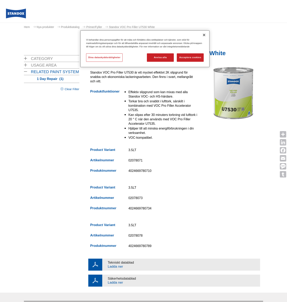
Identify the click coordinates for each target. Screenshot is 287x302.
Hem (27, 27)
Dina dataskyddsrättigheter (104, 57)
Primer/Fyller (94, 27)
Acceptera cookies (190, 57)
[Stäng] (204, 35)
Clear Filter (72, 89)
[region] (145, 48)
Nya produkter (45, 27)
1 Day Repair (50, 79)
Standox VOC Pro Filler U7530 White (132, 27)
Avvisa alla (160, 57)
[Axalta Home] (16, 15)
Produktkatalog (70, 27)
